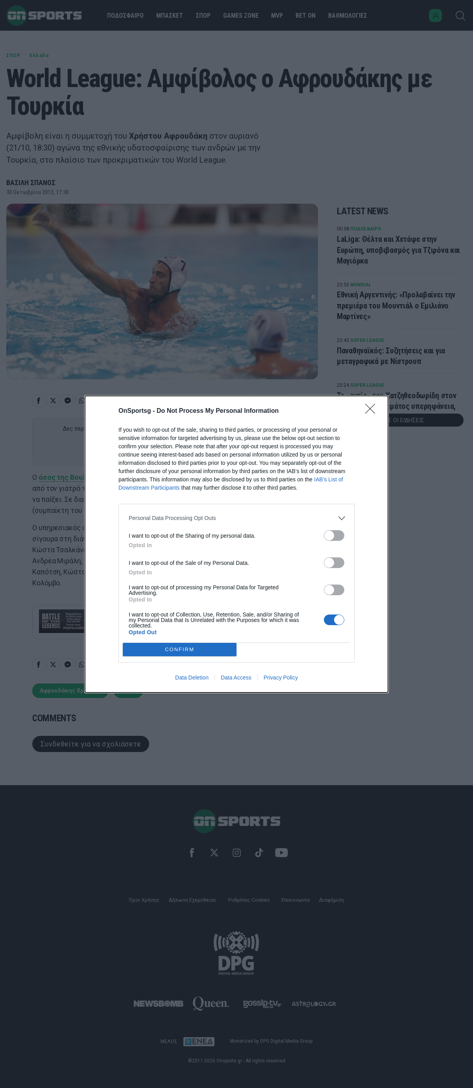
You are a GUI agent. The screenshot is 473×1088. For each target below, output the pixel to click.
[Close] (372, 411)
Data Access (236, 677)
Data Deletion (192, 677)
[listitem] (236, 518)
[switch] (334, 535)
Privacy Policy (281, 677)
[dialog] (236, 544)
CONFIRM (179, 649)
